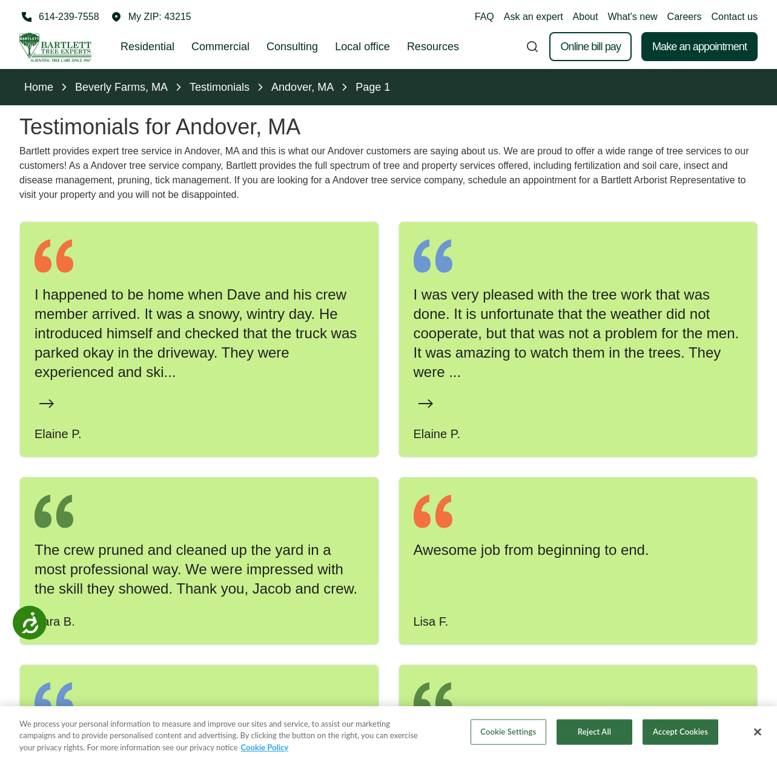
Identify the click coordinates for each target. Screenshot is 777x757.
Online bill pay (590, 47)
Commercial (220, 47)
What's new (632, 16)
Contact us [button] (735, 16)
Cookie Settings (508, 742)
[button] (151, 17)
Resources (433, 47)
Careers (684, 16)
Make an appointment (699, 47)
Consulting (292, 47)
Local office (362, 47)
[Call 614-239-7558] (59, 17)
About (585, 16)
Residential (147, 47)
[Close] (757, 743)
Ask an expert (533, 16)
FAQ (484, 16)
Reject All (594, 742)
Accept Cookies (680, 742)
